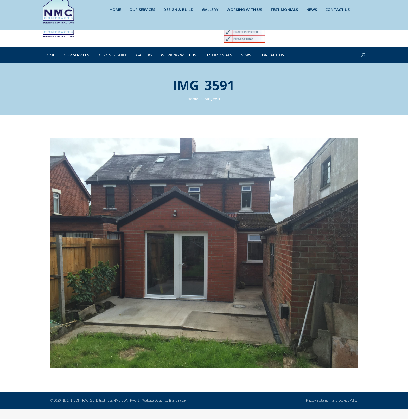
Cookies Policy (348, 411)
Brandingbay (178, 411)
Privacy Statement (319, 411)
